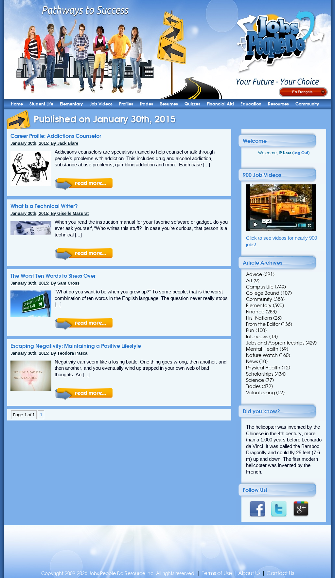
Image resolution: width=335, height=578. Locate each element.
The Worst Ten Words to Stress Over (53, 275)
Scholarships (259, 374)
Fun (250, 330)
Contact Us (280, 573)
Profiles (126, 104)
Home (17, 104)
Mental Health (262, 349)
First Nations (259, 318)
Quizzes (192, 104)
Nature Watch (262, 355)
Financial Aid (220, 104)
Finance (255, 312)
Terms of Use (217, 573)
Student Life (41, 104)
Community (307, 104)
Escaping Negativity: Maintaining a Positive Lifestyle (75, 346)
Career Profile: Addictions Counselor (55, 136)
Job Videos (101, 104)
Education (250, 104)
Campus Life (259, 287)
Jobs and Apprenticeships (275, 343)
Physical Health (263, 368)
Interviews (257, 337)
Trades (146, 104)
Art (249, 281)
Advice (254, 274)
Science (255, 380)
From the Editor (263, 324)
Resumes (169, 104)
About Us (249, 573)
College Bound (262, 293)
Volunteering (260, 393)
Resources (278, 104)
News (252, 361)
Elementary (71, 104)
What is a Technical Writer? (44, 206)
